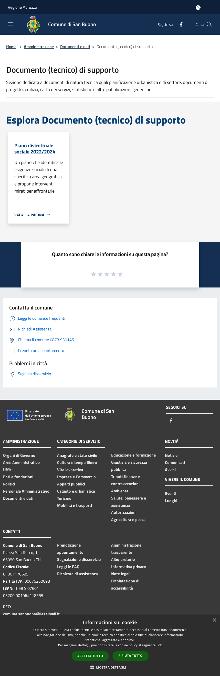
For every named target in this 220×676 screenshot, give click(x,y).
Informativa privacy (128, 566)
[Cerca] (209, 24)
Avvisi (170, 470)
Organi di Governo (19, 455)
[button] (110, 667)
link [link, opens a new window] (159, 645)
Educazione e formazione (133, 455)
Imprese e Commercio (76, 477)
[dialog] (110, 645)
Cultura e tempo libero (77, 462)
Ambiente (119, 491)
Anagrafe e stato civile (77, 455)
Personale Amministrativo (26, 491)
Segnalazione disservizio (79, 559)
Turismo (64, 498)
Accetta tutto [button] (90, 656)
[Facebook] (179, 24)
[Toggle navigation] (10, 24)
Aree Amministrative (21, 462)
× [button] (214, 620)
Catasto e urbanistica (76, 491)
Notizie (171, 455)
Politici (9, 484)
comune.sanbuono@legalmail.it (31, 614)
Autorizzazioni (124, 512)
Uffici (8, 470)
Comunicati (175, 462)
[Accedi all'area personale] (198, 8)
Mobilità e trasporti (74, 505)
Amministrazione (39, 46)
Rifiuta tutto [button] (130, 655)
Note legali (120, 574)
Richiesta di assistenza (77, 574)
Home (11, 46)
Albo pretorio (123, 559)
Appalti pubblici (71, 484)
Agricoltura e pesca (128, 519)
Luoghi (171, 500)
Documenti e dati (75, 46)
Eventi (170, 493)
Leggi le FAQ (68, 566)
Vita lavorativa (70, 470)
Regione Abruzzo (22, 7)
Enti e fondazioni (18, 477)
